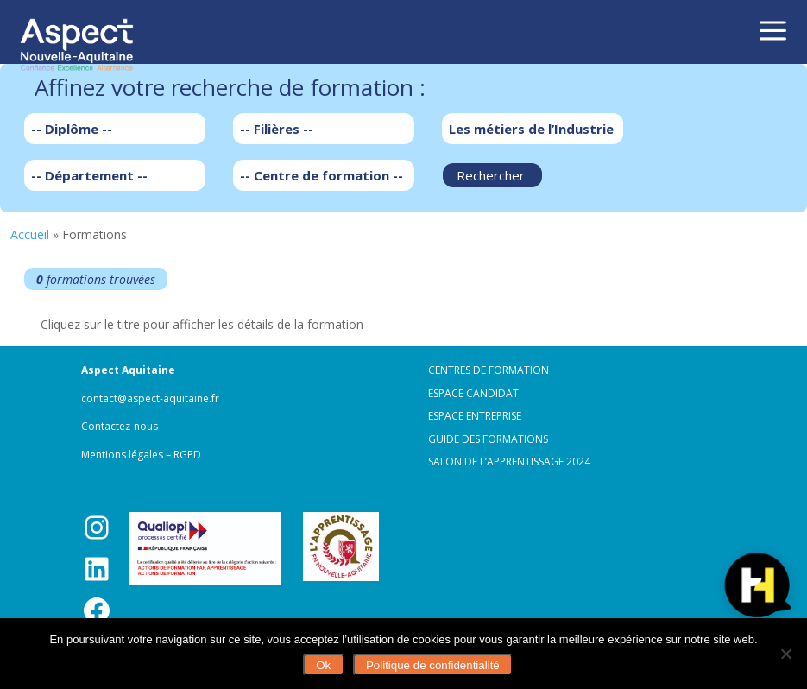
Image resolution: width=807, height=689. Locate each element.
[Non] (785, 653)
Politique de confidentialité (433, 665)
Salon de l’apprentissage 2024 (509, 461)
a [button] (773, 32)
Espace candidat (473, 393)
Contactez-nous (119, 426)
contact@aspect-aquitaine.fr (150, 398)
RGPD (187, 454)
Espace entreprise (474, 415)
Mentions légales (122, 454)
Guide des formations (488, 439)
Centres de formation (488, 370)
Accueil (29, 234)
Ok (323, 665)
